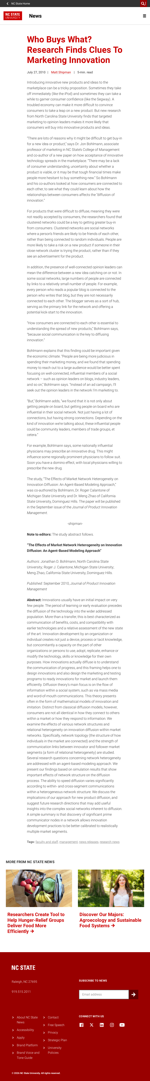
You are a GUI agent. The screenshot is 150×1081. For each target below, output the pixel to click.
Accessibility (25, 1030)
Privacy (53, 1032)
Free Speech (56, 1025)
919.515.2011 (21, 992)
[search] (143, 3)
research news (110, 842)
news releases (88, 842)
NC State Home (20, 3)
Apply (21, 1037)
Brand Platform (27, 1045)
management (68, 842)
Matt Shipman (61, 72)
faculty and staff (47, 842)
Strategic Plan (57, 1040)
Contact (53, 1017)
